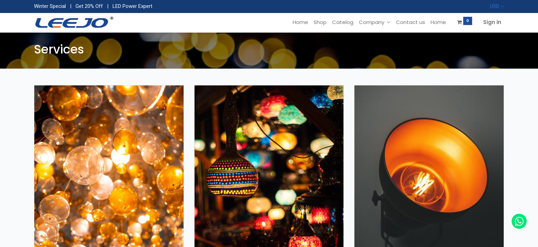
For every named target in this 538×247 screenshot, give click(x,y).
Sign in (492, 22)
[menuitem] (300, 22)
